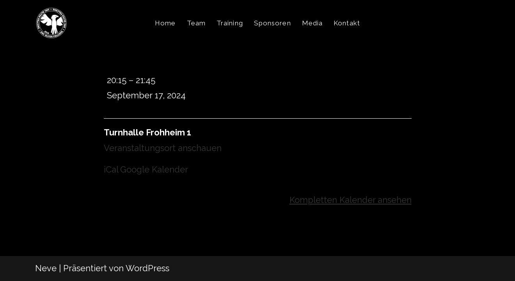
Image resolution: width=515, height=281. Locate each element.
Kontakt (347, 23)
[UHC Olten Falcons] (51, 23)
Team (196, 23)
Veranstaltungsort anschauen (163, 148)
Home (165, 23)
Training (230, 23)
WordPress (147, 268)
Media (312, 23)
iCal (111, 169)
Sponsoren (272, 23)
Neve (46, 268)
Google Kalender (154, 169)
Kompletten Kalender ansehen (350, 200)
